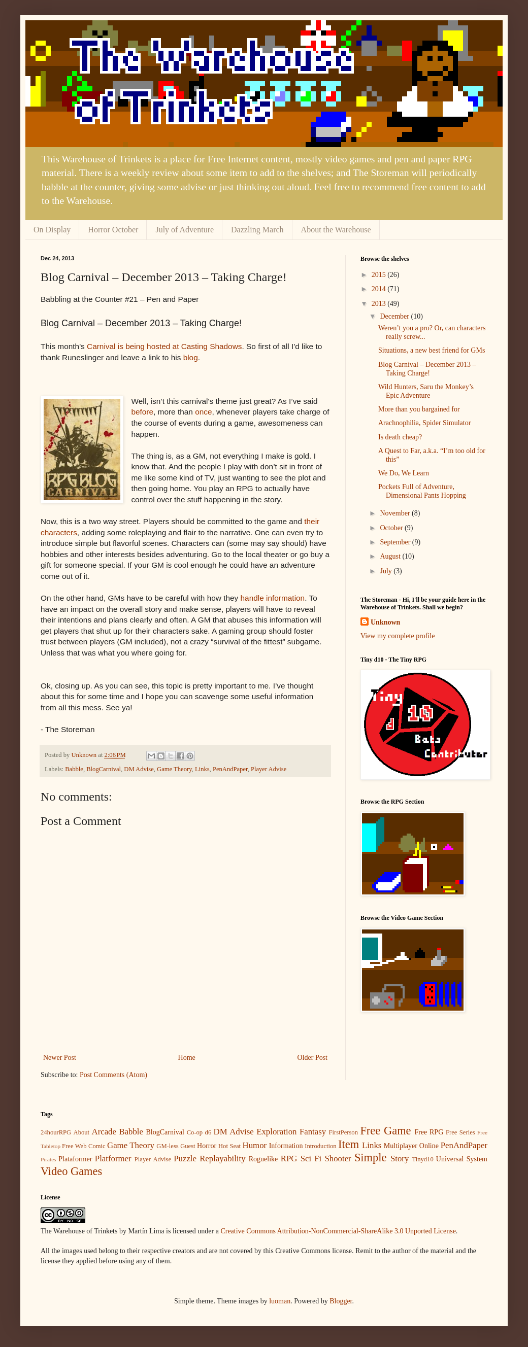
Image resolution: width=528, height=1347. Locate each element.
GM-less (167, 1146)
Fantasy (313, 1131)
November (396, 513)
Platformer (113, 1158)
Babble (74, 769)
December (395, 316)
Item (348, 1144)
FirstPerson (343, 1132)
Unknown (385, 622)
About (81, 1132)
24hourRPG (56, 1132)
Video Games (71, 1171)
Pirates (48, 1159)
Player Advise (268, 769)
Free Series (460, 1132)
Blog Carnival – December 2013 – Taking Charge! (427, 369)
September (396, 542)
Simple (370, 1157)
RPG (289, 1158)
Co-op (195, 1132)
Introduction (320, 1146)
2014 (380, 289)
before (142, 411)
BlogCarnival (103, 769)
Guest (187, 1146)
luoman (279, 1301)
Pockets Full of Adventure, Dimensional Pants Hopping (422, 491)
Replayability (222, 1158)
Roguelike (263, 1159)
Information (286, 1146)
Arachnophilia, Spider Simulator (424, 423)
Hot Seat (229, 1146)
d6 (208, 1132)
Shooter (337, 1158)
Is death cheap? (400, 437)
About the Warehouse (336, 229)
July (386, 571)
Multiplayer (400, 1146)
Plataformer (75, 1159)
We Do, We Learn (403, 473)
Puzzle (185, 1158)
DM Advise (138, 769)
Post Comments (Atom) (113, 1075)
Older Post (313, 1057)
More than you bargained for (419, 409)
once (203, 411)
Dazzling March (257, 229)
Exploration (276, 1131)
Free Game (385, 1130)
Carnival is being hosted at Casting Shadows (164, 346)
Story (399, 1158)
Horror (206, 1146)
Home (186, 1057)
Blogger (340, 1301)
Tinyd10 (422, 1159)
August (391, 556)
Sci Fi (311, 1158)
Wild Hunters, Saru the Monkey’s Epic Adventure (426, 391)
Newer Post (59, 1057)
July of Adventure (184, 229)
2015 (380, 275)
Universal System (461, 1159)
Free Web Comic (83, 1146)
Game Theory (174, 769)
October (392, 528)
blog (190, 357)
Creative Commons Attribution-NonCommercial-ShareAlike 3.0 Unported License (337, 1231)
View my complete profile (397, 636)
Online (429, 1146)
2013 (380, 303)
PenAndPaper (230, 769)
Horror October (113, 229)
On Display (52, 229)
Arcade (104, 1131)
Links (202, 769)
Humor (255, 1145)
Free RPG (428, 1132)
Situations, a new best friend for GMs (431, 350)
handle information (273, 598)
